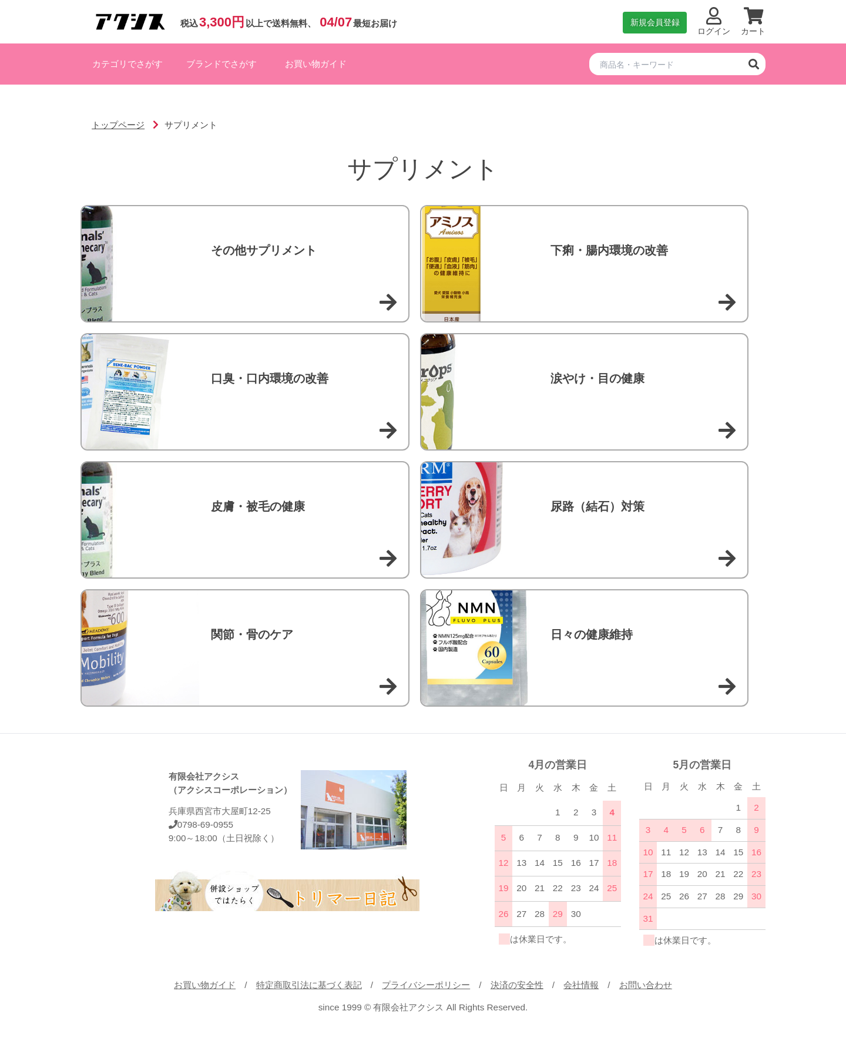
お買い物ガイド (316, 64)
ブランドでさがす (221, 64)
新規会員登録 (655, 22)
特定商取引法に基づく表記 (309, 985)
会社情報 (581, 985)
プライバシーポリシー (426, 985)
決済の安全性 (517, 985)
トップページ (118, 125)
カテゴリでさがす (127, 64)
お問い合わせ (645, 985)
